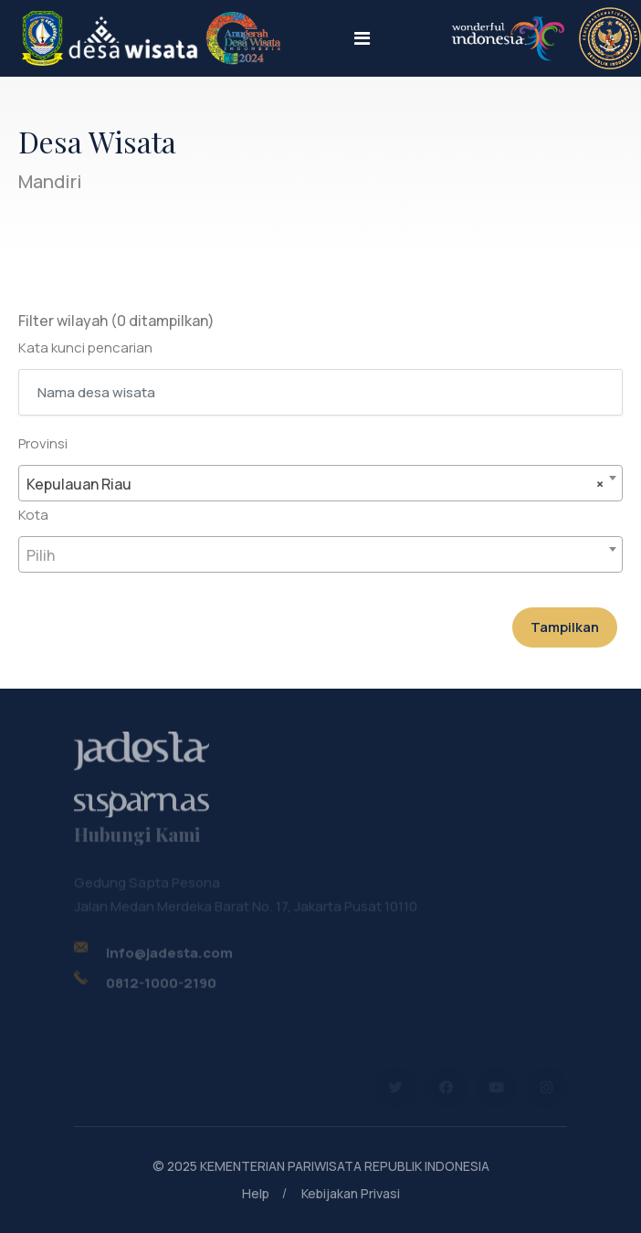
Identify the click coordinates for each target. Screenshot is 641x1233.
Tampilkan (565, 627)
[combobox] (320, 483)
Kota (33, 514)
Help (255, 1193)
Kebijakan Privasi (350, 1193)
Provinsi (43, 443)
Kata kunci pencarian (85, 347)
